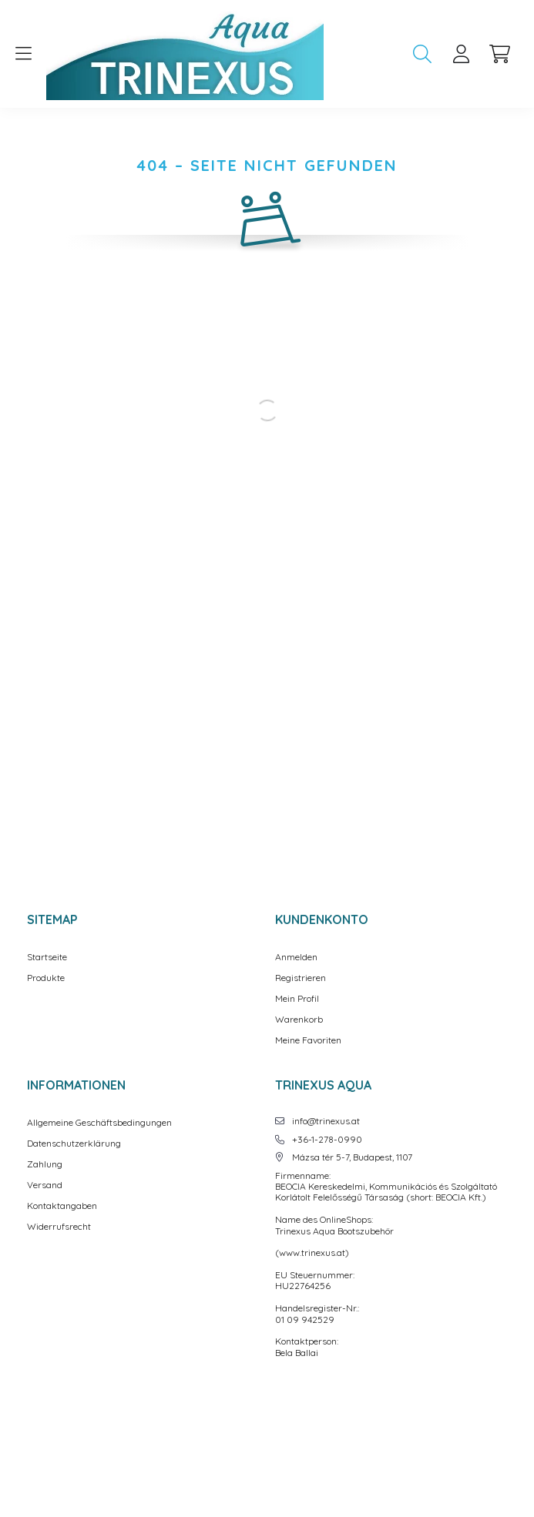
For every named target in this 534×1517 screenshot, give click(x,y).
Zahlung (44, 1164)
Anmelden (296, 957)
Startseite (47, 957)
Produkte (46, 978)
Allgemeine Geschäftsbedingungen (99, 1122)
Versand (44, 1185)
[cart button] (499, 54)
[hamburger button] (23, 54)
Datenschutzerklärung (74, 1143)
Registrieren (300, 978)
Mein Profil (297, 998)
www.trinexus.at (312, 1252)
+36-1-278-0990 (327, 1139)
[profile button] (460, 54)
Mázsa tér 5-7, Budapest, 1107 (352, 1157)
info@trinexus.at (326, 1121)
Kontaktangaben (62, 1206)
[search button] (422, 54)
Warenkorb (299, 1019)
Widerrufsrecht (59, 1226)
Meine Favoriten (308, 1040)
